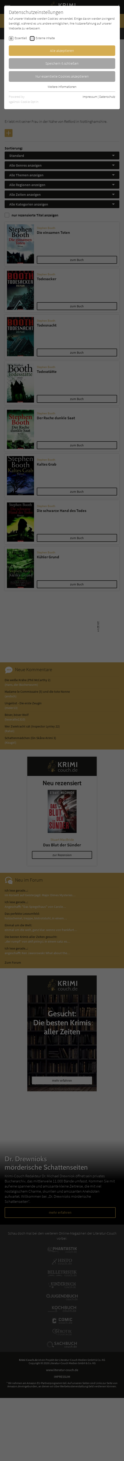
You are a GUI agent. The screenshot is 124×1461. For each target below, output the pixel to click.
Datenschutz (107, 97)
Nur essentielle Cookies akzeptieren (62, 76)
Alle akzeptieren (62, 50)
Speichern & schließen (62, 63)
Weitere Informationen (62, 87)
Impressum (90, 97)
